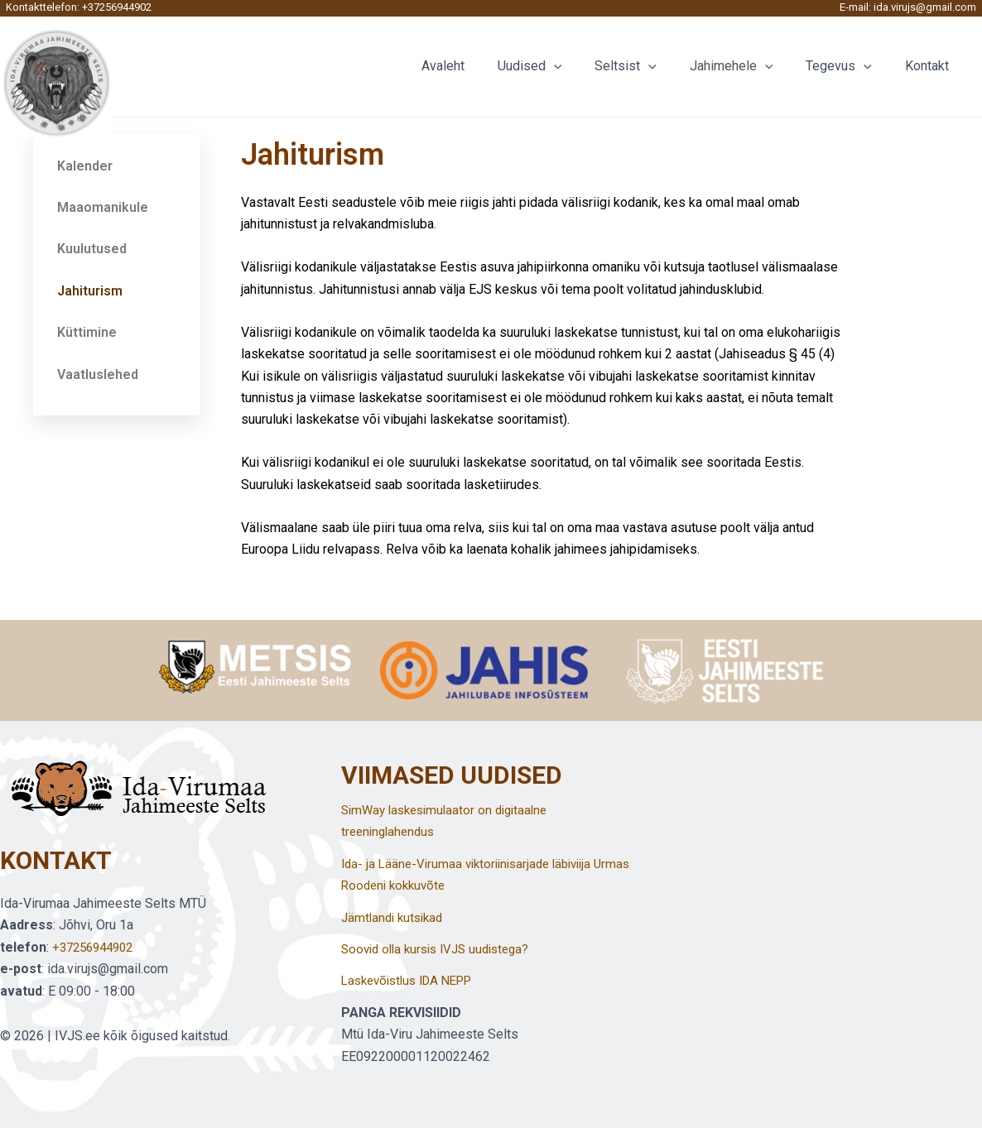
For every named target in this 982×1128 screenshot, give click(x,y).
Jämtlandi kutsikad (395, 917)
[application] (583, 66)
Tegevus (849, 66)
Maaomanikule (102, 207)
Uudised (559, 66)
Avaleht (479, 66)
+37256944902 (117, 7)
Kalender (85, 166)
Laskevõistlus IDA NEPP (413, 980)
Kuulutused (92, 249)
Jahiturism (90, 291)
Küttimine (87, 332)
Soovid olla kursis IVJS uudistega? (442, 949)
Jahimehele (748, 66)
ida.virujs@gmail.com (925, 7)
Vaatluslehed (97, 374)
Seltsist (649, 66)
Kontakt (930, 66)
